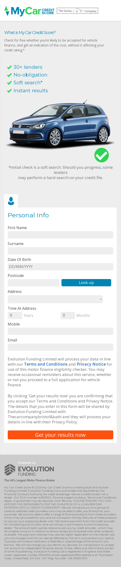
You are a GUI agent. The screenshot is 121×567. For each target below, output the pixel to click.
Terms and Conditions (46, 364)
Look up (86, 282)
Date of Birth (19, 259)
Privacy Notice (91, 364)
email (12, 339)
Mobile (14, 324)
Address (15, 291)
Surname (16, 243)
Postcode (16, 275)
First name (17, 227)
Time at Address (22, 308)
